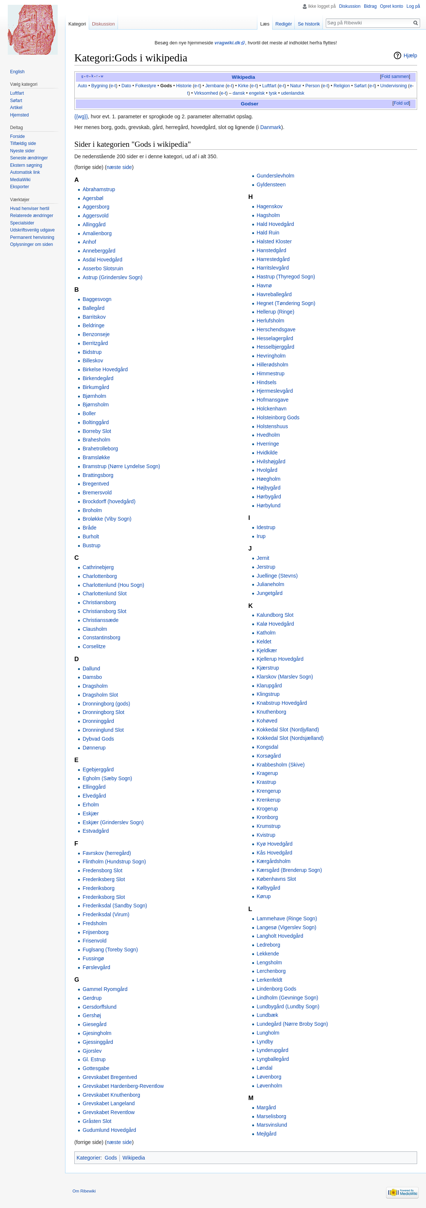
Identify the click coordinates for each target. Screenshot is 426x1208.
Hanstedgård (271, 250)
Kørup (264, 896)
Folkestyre (145, 85)
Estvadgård (95, 831)
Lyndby (265, 1042)
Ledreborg (268, 945)
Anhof (89, 242)
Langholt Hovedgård (280, 936)
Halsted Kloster (274, 241)
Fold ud (401, 103)
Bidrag (370, 6)
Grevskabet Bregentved (109, 1077)
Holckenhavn (272, 409)
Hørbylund (269, 505)
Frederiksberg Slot (103, 879)
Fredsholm (94, 923)
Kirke (243, 85)
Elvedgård (94, 796)
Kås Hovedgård (275, 853)
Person (312, 85)
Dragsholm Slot (100, 695)
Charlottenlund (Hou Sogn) (113, 585)
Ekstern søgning (26, 165)
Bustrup (91, 545)
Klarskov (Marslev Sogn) (285, 677)
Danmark (270, 127)
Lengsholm (269, 962)
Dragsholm (95, 686)
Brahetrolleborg (100, 448)
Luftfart (269, 85)
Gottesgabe (95, 1068)
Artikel (16, 107)
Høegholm (269, 479)
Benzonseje (95, 334)
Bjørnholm (94, 396)
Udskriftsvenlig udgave (32, 230)
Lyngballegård (273, 1059)
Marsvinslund (272, 1125)
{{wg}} (81, 116)
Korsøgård (269, 756)
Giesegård (94, 1024)
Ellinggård (93, 787)
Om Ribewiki (84, 1191)
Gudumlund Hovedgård (109, 1130)
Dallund (91, 668)
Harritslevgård (273, 268)
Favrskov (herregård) (106, 853)
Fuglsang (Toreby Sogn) (110, 949)
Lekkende (268, 954)
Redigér (283, 24)
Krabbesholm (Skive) (281, 765)
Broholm (92, 510)
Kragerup (267, 773)
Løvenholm (269, 1086)
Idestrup (266, 527)
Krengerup (269, 791)
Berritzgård (95, 343)
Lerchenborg (271, 971)
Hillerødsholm (272, 365)
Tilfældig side (23, 143)
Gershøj (91, 1015)
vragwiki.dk (227, 42)
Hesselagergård (275, 338)
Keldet (264, 641)
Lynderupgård (272, 1050)
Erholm (90, 805)
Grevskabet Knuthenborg (111, 1095)
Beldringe (93, 325)
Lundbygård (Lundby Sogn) (288, 1006)
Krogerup (267, 809)
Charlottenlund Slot (104, 593)
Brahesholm (96, 440)
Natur (295, 85)
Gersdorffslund (99, 1007)
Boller (89, 413)
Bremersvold (97, 492)
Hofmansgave (272, 400)
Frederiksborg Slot (103, 897)
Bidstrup (91, 352)
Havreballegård (274, 294)
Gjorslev (91, 1051)
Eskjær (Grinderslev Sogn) (112, 822)
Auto (82, 85)
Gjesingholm (96, 1033)
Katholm (266, 633)
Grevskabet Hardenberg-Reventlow (122, 1086)
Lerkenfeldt (269, 980)
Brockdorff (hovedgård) (108, 501)
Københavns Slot (276, 879)
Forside (17, 136)
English (17, 71)
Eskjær (90, 813)
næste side (119, 167)
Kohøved (267, 721)
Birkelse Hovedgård (105, 369)
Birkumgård (95, 387)
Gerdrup (91, 998)
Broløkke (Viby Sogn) (106, 519)
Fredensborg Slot (102, 870)
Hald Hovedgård (275, 224)
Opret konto (391, 6)
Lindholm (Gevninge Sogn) (287, 998)
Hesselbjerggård (275, 347)
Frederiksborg (98, 888)
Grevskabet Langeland (108, 1103)
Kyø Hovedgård (275, 844)
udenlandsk (292, 93)
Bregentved (95, 484)
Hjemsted (19, 115)
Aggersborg (95, 207)
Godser (249, 103)
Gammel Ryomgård (104, 989)
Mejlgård (267, 1134)
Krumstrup (269, 826)
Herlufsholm (270, 321)
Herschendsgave (276, 329)
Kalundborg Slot (275, 615)
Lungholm (268, 1033)
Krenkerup (269, 800)
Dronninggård (98, 721)
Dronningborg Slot (103, 712)
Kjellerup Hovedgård (280, 659)
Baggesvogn (96, 299)
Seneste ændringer (29, 157)
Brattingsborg (97, 475)
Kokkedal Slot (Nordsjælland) (290, 738)
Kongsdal (267, 747)
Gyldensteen (271, 184)
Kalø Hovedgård (275, 624)
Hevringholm (271, 356)
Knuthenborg (271, 712)
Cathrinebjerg (98, 567)
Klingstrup (268, 694)
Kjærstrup (268, 668)
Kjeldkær (267, 650)
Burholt (90, 536)
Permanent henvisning (32, 237)
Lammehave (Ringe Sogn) (287, 918)
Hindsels (267, 382)
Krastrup (266, 782)
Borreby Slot (96, 431)
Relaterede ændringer (31, 215)
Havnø (264, 285)
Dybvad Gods (98, 739)
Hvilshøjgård (271, 461)
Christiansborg (99, 602)
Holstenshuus (272, 426)
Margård (266, 1107)
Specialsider (22, 223)
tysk (273, 93)
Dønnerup (93, 748)
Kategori (77, 24)
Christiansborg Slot (104, 611)
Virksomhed (206, 93)
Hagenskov (270, 206)
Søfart (360, 85)
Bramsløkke (96, 457)
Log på (413, 6)
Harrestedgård (273, 259)
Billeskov (92, 360)
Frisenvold (94, 941)
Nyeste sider (22, 150)
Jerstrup (266, 567)
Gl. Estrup (93, 1059)
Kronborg (267, 817)
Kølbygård (268, 888)
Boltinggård (95, 422)
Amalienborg (97, 233)
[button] (395, 77)
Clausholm (94, 629)
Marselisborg (271, 1116)
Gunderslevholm (275, 176)
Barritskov (93, 317)
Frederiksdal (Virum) (105, 914)
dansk (239, 93)
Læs (265, 24)
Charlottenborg (99, 576)
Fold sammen (395, 76)
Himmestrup (270, 373)
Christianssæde (100, 620)
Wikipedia (243, 77)
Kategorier (89, 1158)
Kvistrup (266, 835)
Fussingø (93, 958)
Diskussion (350, 6)
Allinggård (93, 224)
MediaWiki (20, 179)
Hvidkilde (267, 453)
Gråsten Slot (96, 1121)
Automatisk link (25, 172)
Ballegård (93, 308)
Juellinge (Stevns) (277, 576)
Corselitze (93, 646)
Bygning (99, 85)
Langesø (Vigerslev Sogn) (287, 927)
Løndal (265, 1068)
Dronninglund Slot (103, 730)
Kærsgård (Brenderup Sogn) (289, 870)
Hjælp (410, 55)
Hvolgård (267, 470)
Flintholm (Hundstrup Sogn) (114, 861)
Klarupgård (269, 685)
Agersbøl (92, 198)
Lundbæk (267, 1015)
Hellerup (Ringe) (275, 312)
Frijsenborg (95, 932)
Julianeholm (270, 584)
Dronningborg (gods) (106, 704)
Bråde (89, 528)
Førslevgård (96, 967)
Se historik (309, 24)
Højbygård (269, 488)
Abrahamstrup (98, 189)
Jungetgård (270, 593)
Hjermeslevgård (275, 391)
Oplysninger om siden (31, 244)
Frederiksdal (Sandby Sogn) (114, 905)
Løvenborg (269, 1077)
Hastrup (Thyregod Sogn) (286, 277)
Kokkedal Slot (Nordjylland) (288, 729)
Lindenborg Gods (276, 989)
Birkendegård (97, 378)
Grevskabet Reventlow (108, 1112)
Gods (166, 85)
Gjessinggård (97, 1042)
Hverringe (268, 444)
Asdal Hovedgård (102, 260)
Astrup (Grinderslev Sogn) (112, 277)
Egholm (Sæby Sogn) (107, 778)
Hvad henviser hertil (29, 208)
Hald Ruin (268, 233)
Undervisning (393, 85)
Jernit (263, 558)
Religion (342, 85)
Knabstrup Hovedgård (282, 703)
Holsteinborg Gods (278, 417)
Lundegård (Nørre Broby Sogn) (292, 1024)
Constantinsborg (101, 637)
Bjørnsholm (95, 404)
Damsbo (92, 677)
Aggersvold (95, 216)
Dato (126, 85)
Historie (184, 85)
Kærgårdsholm (274, 861)
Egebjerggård (98, 769)
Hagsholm (268, 215)
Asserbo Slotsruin (102, 268)
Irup (261, 536)
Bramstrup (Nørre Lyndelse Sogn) (121, 466)
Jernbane (214, 85)
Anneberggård (98, 251)
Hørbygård (269, 497)
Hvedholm (268, 435)
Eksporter (19, 186)
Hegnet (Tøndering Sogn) (286, 303)
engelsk (256, 93)
